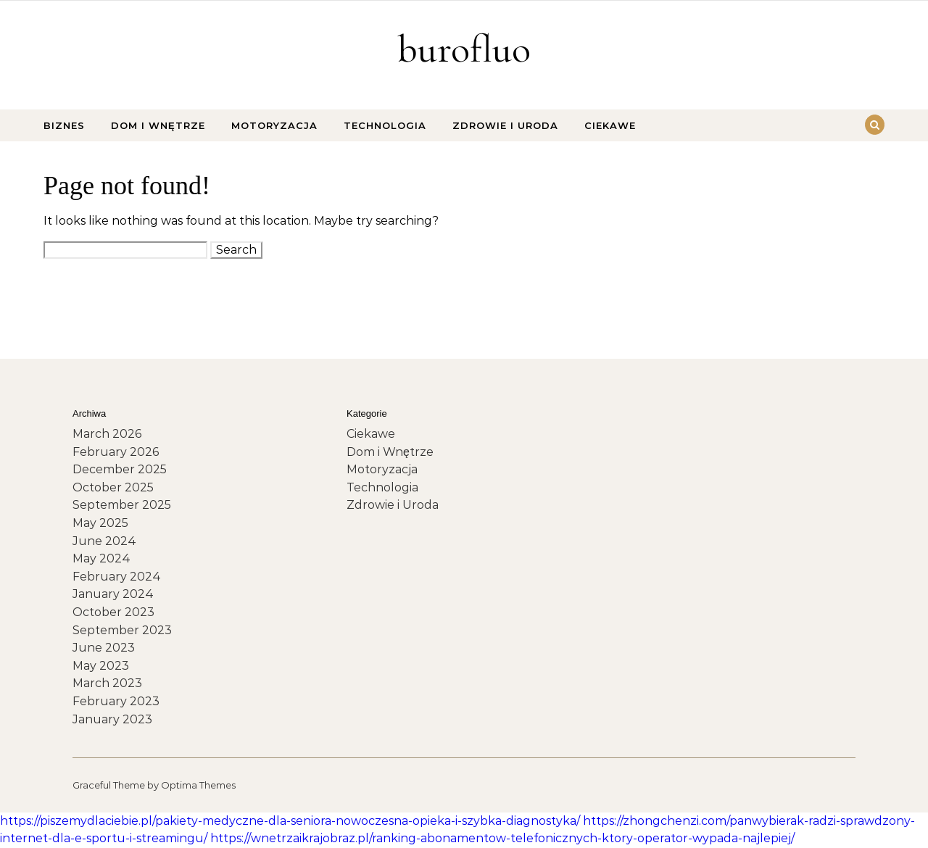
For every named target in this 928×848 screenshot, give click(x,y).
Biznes (64, 125)
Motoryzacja (274, 125)
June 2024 (104, 541)
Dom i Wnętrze (158, 125)
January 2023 (112, 719)
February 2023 (116, 701)
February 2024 (116, 576)
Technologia (385, 125)
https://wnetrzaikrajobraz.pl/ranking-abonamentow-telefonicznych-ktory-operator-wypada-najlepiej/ (502, 838)
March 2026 (106, 434)
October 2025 (113, 487)
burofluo (464, 48)
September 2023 (122, 630)
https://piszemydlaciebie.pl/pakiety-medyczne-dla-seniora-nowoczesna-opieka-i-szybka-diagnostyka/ (290, 821)
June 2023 (103, 647)
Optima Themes (198, 785)
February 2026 (115, 452)
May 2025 (100, 523)
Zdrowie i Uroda (505, 125)
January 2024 (113, 594)
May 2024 (101, 558)
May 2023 (100, 666)
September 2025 (121, 505)
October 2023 (113, 612)
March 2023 (107, 683)
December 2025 (119, 469)
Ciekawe (610, 125)
